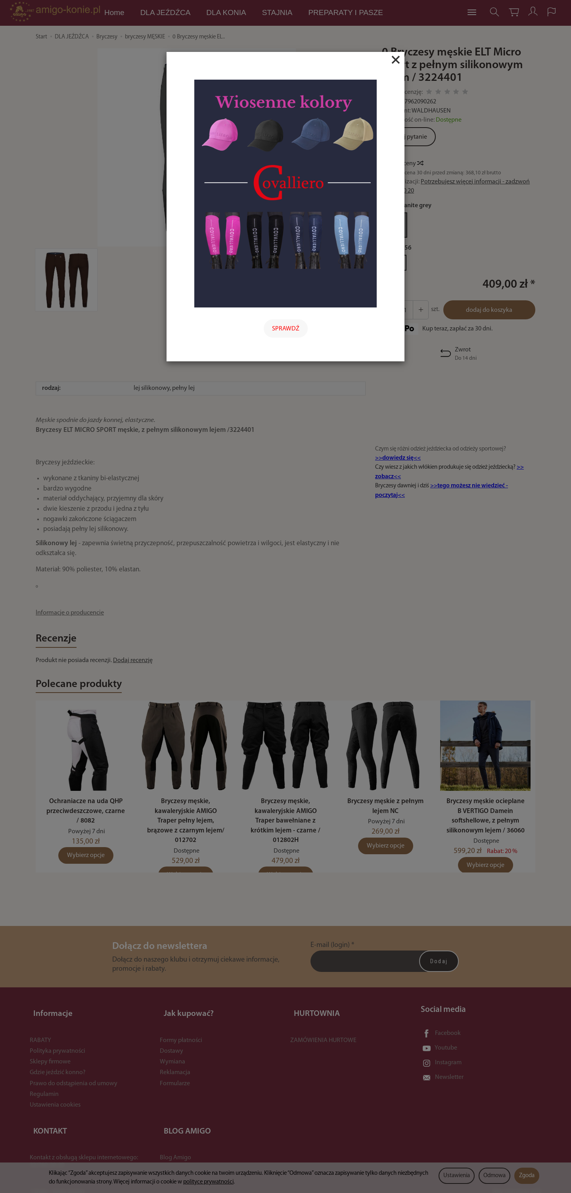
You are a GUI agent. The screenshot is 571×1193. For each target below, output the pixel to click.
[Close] (395, 60)
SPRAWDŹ (285, 329)
